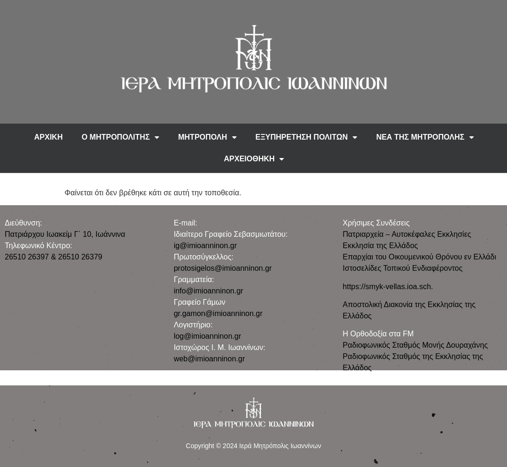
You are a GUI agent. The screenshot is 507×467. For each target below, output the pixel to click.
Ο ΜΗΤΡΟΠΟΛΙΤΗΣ (120, 137)
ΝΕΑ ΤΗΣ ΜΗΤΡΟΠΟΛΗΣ (425, 137)
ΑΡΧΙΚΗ (48, 137)
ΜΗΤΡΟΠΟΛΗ (207, 137)
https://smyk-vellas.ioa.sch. (388, 287)
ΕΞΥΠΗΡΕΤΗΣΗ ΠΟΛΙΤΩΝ (307, 137)
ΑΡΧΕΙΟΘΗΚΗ (254, 158)
